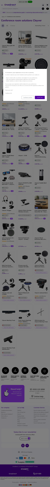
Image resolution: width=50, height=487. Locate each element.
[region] (25, 85)
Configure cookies (27, 97)
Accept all (40, 97)
